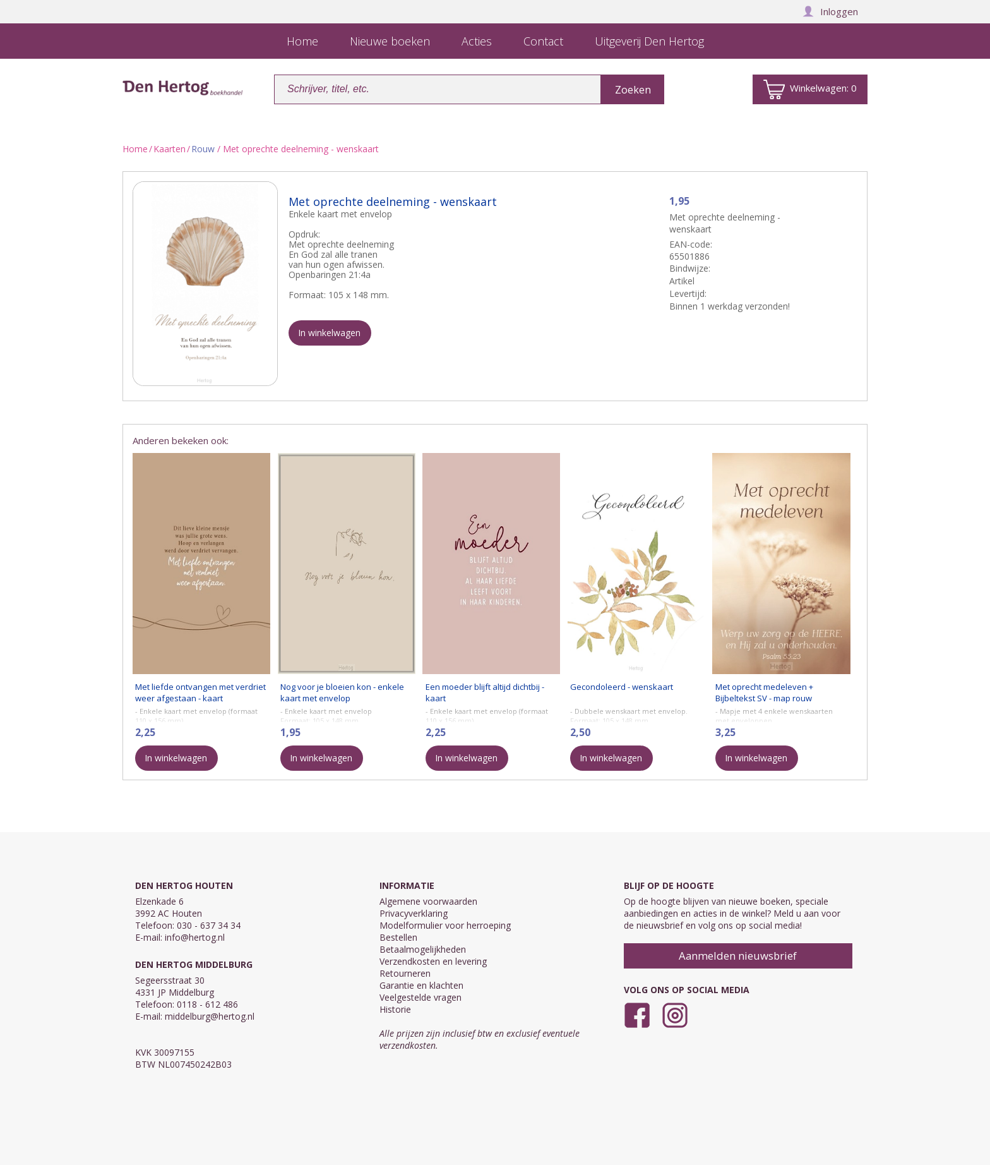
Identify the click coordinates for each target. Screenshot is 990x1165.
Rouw (203, 149)
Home (135, 149)
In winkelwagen (329, 333)
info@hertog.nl (195, 937)
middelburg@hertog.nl (209, 1016)
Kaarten (169, 149)
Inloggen (830, 11)
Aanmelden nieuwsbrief (738, 955)
